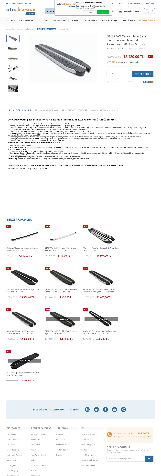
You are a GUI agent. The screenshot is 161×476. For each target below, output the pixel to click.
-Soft (67, 473)
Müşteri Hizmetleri (134, 3)
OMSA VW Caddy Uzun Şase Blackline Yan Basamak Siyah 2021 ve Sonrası (23, 288)
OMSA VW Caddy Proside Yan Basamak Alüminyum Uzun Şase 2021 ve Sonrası (59, 288)
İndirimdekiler (61, 399)
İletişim (120, 3)
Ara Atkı (34, 404)
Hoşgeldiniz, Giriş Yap (129, 11)
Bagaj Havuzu (91, 20)
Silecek (34, 425)
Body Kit (9, 435)
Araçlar (9, 20)
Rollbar (34, 414)
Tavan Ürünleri (128, 20)
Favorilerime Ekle (115, 82)
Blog (58, 414)
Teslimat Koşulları (88, 388)
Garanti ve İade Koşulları (90, 414)
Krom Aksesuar (26, 20)
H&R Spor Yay (12, 440)
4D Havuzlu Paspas (14, 409)
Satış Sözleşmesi (87, 409)
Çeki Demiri (35, 399)
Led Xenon (10, 445)
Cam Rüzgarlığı (12, 425)
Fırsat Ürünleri (148, 20)
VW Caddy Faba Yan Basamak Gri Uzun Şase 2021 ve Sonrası (96, 248)
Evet (103, 12)
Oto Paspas (75, 20)
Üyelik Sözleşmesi (88, 399)
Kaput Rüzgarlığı (109, 20)
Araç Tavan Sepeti (38, 409)
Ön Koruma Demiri (38, 419)
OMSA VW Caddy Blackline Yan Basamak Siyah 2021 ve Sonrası (134, 288)
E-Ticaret (73, 473)
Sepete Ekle (143, 74)
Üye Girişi (84, 404)
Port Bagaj (35, 430)
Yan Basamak (59, 20)
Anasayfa (59, 388)
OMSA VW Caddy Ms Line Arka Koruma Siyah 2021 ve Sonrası (22, 248)
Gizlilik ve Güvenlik (88, 419)
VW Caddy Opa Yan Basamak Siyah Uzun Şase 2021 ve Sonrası (60, 329)
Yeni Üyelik (85, 394)
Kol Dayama (43, 20)
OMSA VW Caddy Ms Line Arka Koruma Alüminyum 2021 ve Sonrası (59, 248)
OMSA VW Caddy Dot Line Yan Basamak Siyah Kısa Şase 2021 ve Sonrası (22, 329)
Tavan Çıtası (11, 419)
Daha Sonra (89, 12)
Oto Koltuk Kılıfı (12, 430)
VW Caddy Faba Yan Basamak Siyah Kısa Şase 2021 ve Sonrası (134, 248)
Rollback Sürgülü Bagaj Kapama (40, 435)
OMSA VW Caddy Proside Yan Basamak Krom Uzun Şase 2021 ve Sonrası (97, 288)
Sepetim (59, 409)
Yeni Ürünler (150, 3)
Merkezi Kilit (36, 394)
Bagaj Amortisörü (38, 388)
